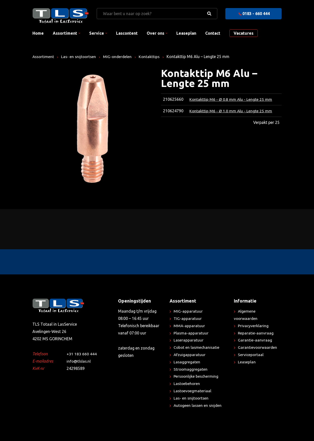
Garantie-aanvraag (255, 340)
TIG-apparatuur (188, 318)
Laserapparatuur (189, 340)
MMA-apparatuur (189, 325)
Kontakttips (152, 56)
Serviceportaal (251, 354)
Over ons (155, 33)
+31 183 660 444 (82, 354)
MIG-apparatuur (188, 311)
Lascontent (127, 33)
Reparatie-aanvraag (256, 333)
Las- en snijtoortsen (80, 56)
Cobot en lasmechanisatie (197, 347)
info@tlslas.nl (79, 361)
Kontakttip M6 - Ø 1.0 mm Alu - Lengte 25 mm (231, 111)
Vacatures (243, 33)
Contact (212, 33)
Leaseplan (186, 33)
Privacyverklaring (253, 325)
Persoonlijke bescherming (197, 376)
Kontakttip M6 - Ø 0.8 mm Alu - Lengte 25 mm (231, 99)
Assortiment (65, 33)
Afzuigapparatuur (190, 354)
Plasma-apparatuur (191, 333)
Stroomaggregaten (191, 369)
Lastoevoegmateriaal (193, 390)
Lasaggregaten (187, 362)
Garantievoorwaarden (258, 347)
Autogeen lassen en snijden (198, 405)
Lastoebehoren (187, 383)
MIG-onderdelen (120, 56)
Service (96, 33)
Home (38, 33)
